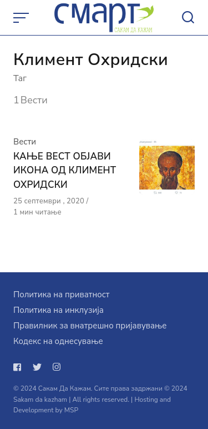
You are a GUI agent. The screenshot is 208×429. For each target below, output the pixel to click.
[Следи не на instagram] (56, 367)
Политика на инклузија (58, 310)
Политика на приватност (61, 294)
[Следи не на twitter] (37, 367)
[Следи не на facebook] (19, 367)
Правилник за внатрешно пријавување (89, 325)
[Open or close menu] (22, 18)
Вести (24, 141)
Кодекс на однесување (58, 341)
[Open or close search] (188, 18)
